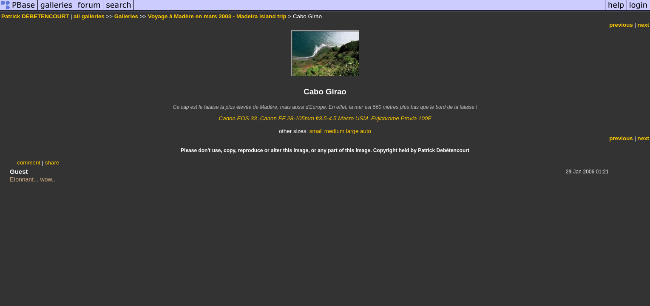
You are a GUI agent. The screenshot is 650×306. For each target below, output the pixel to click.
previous (621, 25)
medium (334, 131)
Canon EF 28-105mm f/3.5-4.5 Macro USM (314, 118)
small (316, 131)
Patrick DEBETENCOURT (35, 16)
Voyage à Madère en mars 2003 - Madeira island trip (217, 16)
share (52, 162)
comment (28, 162)
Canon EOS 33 (238, 118)
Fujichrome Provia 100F (401, 118)
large (352, 131)
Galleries (126, 16)
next (643, 25)
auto (365, 131)
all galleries (89, 16)
